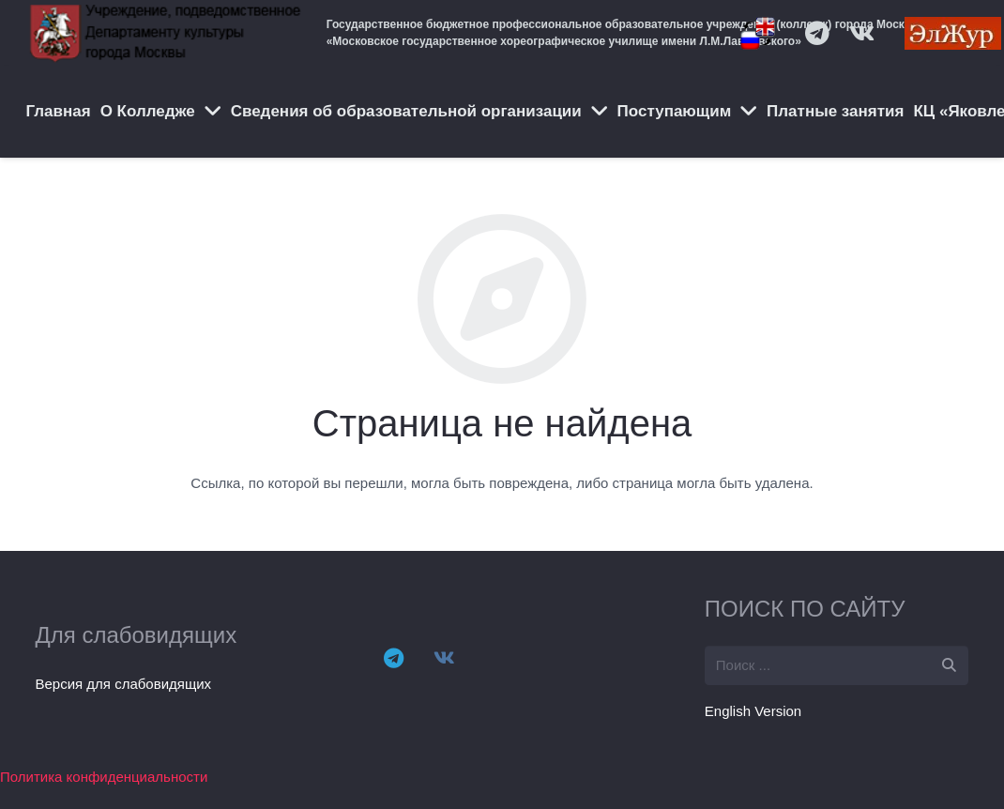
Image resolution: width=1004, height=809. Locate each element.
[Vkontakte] (443, 657)
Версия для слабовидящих (124, 684)
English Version (753, 711)
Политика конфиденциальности (103, 777)
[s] (837, 665)
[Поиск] (948, 665)
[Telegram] (393, 657)
